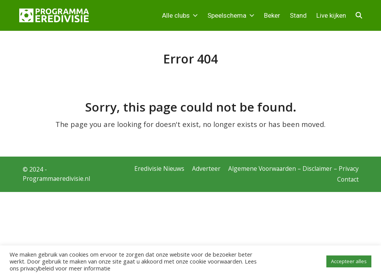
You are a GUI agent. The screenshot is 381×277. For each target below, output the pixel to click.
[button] (359, 15)
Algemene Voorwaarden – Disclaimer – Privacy (293, 168)
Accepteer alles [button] (349, 261)
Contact (348, 179)
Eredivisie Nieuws (159, 168)
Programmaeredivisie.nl (56, 178)
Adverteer (206, 168)
